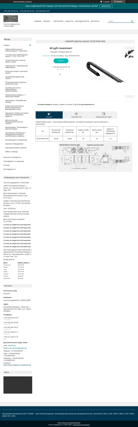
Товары (46, 21)
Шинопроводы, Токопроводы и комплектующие (16, 128)
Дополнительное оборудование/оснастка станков (14, 121)
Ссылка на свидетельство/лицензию (17, 225)
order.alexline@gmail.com (17, 348)
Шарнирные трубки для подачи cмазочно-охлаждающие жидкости (16, 114)
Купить (60, 61)
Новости (69, 21)
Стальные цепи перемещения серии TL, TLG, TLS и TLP (16, 55)
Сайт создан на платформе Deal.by (69, 423)
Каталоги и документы (12, 157)
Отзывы (6, 165)
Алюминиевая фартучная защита (14, 77)
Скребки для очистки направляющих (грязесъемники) (13, 89)
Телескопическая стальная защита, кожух (15, 61)
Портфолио (58, 21)
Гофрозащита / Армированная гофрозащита (16, 66)
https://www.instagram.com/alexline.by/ (17, 365)
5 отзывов (106, 1)
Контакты (95, 21)
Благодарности (82, 21)
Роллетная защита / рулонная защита (16, 72)
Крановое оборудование (14, 144)
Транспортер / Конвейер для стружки (15, 101)
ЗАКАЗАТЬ (106, 6)
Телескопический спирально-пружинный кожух (16, 83)
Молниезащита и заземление (16, 140)
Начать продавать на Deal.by (22, 1)
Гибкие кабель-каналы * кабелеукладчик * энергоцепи (16, 50)
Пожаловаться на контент (81, 425)
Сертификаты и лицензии (13, 161)
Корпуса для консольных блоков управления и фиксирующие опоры (14, 107)
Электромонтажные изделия (15, 148)
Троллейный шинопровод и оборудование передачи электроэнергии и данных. (15, 134)
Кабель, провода (11, 152)
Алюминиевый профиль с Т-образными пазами (15, 95)
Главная (37, 21)
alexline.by (12, 345)
